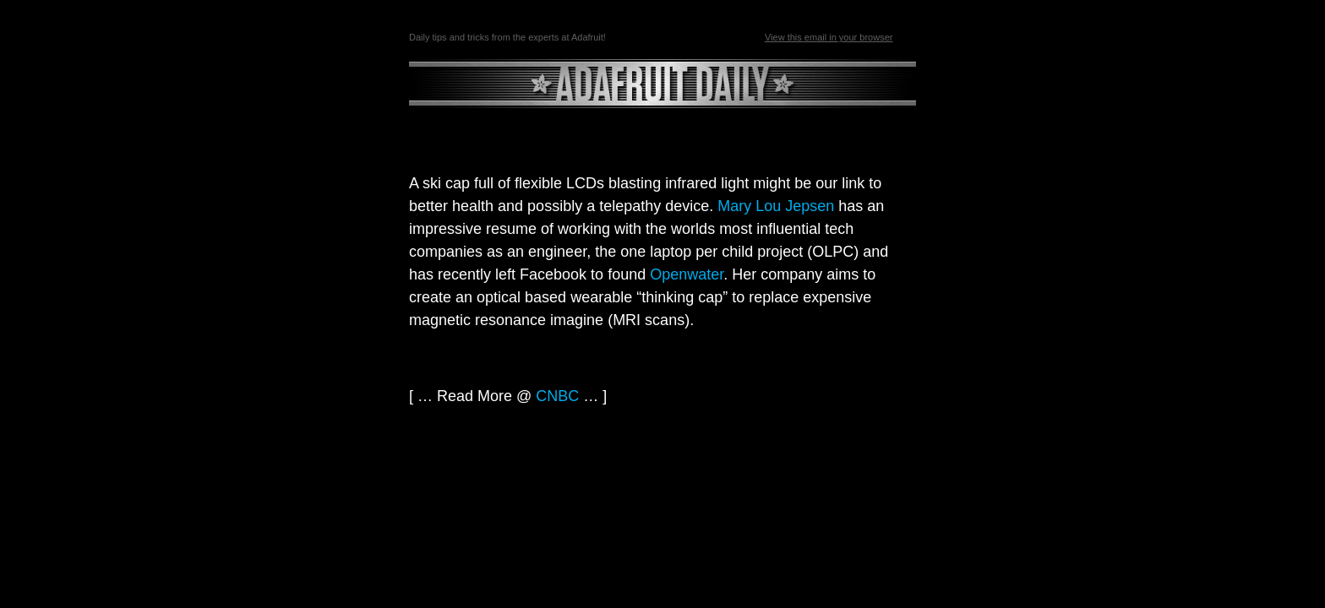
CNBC (557, 396)
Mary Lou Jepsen (775, 206)
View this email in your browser (828, 37)
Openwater (686, 274)
